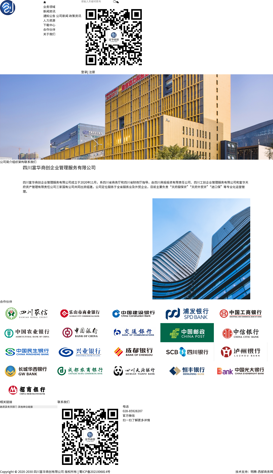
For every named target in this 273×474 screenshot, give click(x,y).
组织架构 (18, 161)
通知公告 (49, 15)
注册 (92, 72)
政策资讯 (75, 15)
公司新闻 (62, 15)
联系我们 (30, 161)
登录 (84, 72)
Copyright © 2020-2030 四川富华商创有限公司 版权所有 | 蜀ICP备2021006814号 (55, 471)
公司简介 (6, 161)
